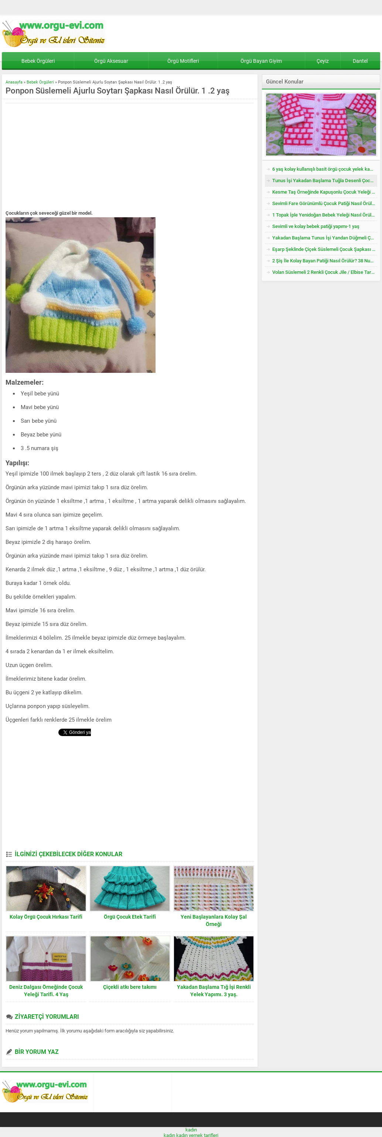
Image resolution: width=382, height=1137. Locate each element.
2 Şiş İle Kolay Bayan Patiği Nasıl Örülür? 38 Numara (324, 260)
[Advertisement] (68, 157)
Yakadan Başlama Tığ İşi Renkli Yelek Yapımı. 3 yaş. (214, 990)
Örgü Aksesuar (111, 61)
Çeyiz (323, 61)
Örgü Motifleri (183, 61)
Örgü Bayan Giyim (261, 61)
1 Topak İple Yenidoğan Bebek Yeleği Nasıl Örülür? (324, 215)
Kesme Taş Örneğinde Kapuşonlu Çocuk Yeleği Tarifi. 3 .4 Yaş (324, 192)
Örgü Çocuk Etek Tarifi (130, 917)
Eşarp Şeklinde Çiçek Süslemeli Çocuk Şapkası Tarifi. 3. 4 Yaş (324, 249)
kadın (191, 1130)
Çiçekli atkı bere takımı (130, 987)
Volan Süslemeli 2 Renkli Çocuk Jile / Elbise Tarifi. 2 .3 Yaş (324, 272)
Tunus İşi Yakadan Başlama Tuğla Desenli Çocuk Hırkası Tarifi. (324, 180)
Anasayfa (14, 82)
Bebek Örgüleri (38, 61)
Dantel (360, 61)
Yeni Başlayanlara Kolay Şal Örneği (214, 920)
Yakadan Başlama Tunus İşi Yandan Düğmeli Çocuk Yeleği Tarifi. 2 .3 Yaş (324, 238)
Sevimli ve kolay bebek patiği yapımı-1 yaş (315, 226)
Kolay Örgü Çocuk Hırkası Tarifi (46, 917)
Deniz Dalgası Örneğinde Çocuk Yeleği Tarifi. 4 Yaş (46, 990)
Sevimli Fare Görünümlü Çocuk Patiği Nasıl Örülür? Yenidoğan (324, 203)
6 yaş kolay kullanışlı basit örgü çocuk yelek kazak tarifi (324, 169)
